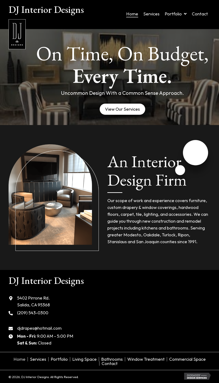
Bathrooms (112, 359)
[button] (122, 109)
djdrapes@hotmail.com (39, 328)
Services (38, 359)
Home (19, 359)
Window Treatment (146, 359)
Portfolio (59, 359)
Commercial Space (187, 359)
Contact (110, 363)
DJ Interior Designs (46, 9)
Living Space (84, 359)
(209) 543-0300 (32, 312)
